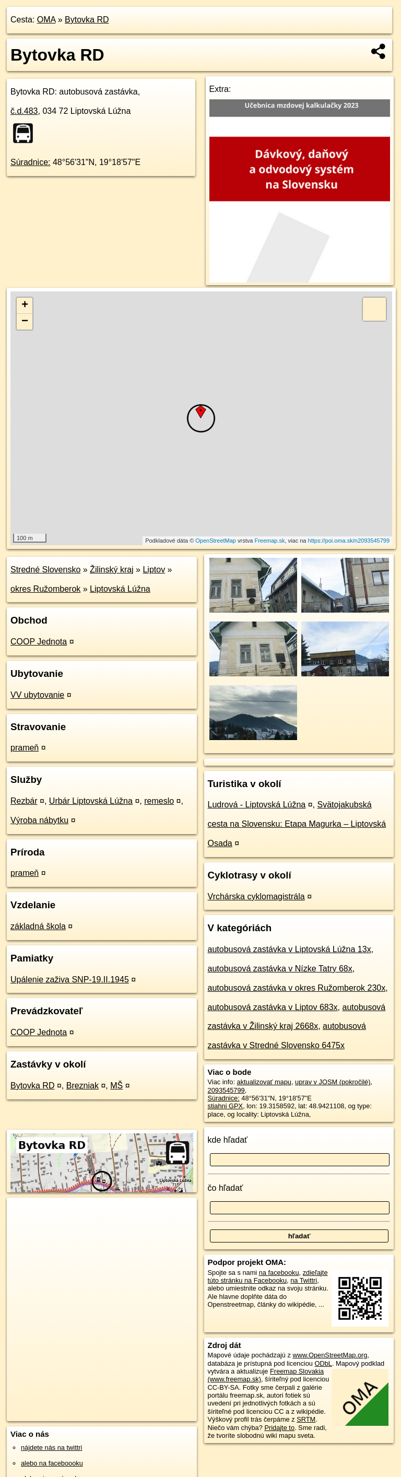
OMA (46, 19)
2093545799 (226, 1090)
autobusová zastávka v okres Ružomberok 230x (297, 987)
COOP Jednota (38, 641)
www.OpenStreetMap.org (329, 1355)
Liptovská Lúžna (120, 588)
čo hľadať (225, 1187)
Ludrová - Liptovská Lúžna (257, 804)
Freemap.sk (269, 540)
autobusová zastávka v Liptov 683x (273, 1007)
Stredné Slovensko (45, 569)
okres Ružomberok (45, 588)
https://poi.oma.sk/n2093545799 (349, 540)
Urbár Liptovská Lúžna (91, 800)
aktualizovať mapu (264, 1082)
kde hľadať (228, 1139)
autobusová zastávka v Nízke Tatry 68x (280, 968)
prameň (24, 747)
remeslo (159, 800)
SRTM (306, 1419)
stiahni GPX (225, 1106)
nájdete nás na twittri (51, 1447)
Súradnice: (30, 162)
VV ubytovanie (37, 694)
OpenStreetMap (215, 540)
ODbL (323, 1363)
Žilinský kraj (112, 569)
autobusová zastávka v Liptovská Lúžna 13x (289, 949)
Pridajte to (279, 1428)
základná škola (38, 926)
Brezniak (82, 1085)
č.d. (24, 111)
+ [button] (24, 305)
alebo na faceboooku (52, 1463)
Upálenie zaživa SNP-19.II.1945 (69, 979)
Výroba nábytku (39, 820)
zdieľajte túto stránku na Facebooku (268, 1276)
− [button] (24, 322)
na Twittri (303, 1280)
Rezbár (24, 800)
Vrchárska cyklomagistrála (256, 896)
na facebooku (279, 1272)
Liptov (154, 569)
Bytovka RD (87, 19)
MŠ (116, 1085)
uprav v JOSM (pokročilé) (332, 1082)
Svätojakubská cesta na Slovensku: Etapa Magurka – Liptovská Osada (297, 824)
